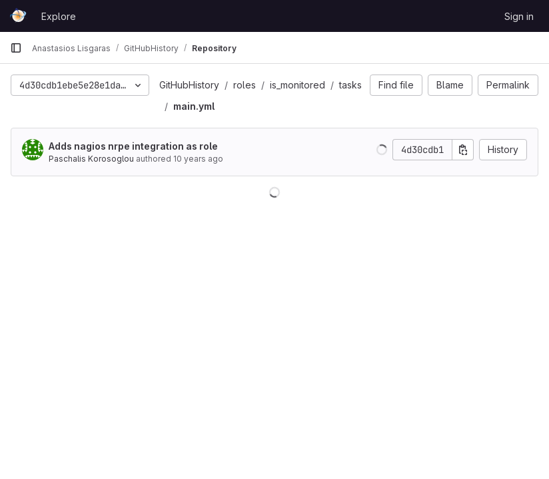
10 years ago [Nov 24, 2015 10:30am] (198, 159)
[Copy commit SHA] (463, 149)
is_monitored (297, 84)
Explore (58, 16)
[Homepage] (19, 16)
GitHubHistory (189, 84)
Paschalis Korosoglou (91, 159)
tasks (350, 84)
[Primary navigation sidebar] (16, 48)
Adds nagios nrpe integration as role (133, 146)
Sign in (519, 16)
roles (244, 84)
